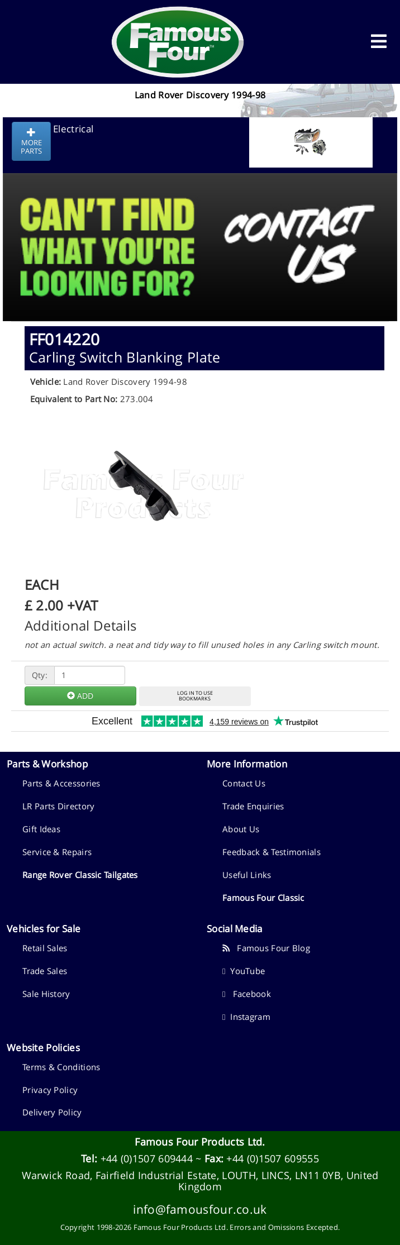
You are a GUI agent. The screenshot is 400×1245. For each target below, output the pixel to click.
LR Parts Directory (58, 806)
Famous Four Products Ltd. (200, 1141)
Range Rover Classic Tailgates (80, 874)
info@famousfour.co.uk (199, 1209)
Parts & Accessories (61, 783)
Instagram (246, 1016)
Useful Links (247, 874)
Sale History (46, 993)
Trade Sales (44, 970)
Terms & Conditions (61, 1066)
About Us (240, 828)
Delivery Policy (52, 1112)
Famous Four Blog (266, 947)
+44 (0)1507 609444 (147, 1158)
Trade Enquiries (253, 806)
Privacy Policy (50, 1089)
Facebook (246, 993)
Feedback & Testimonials (271, 851)
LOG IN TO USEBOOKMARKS (195, 696)
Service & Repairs (57, 851)
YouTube (243, 970)
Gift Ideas (41, 828)
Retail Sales (45, 947)
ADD (80, 695)
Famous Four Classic (263, 897)
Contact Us (243, 783)
